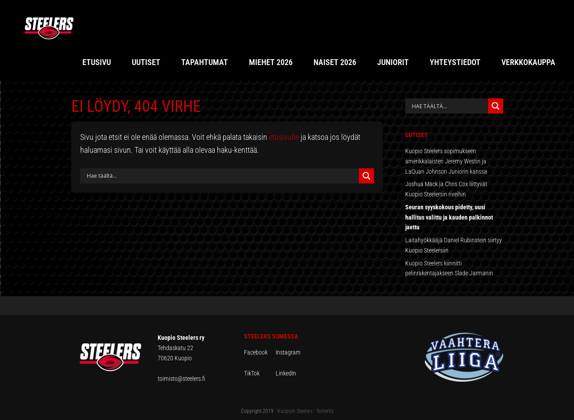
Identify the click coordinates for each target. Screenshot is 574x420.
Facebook (260, 352)
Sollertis (325, 411)
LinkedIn (286, 373)
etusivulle (284, 137)
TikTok (259, 373)
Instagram (288, 352)
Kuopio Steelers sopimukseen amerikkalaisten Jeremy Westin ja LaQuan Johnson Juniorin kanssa (446, 161)
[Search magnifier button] (366, 175)
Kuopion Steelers (295, 411)
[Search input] (222, 175)
